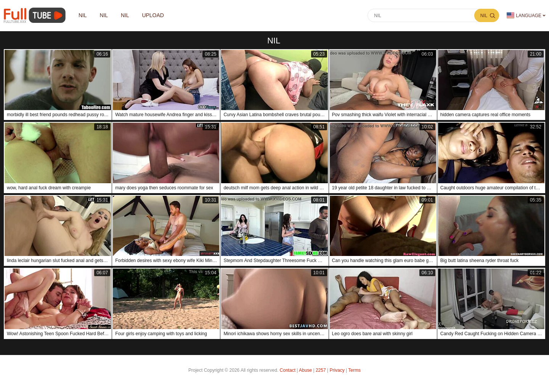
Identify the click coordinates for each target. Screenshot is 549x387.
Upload (153, 15)
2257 (321, 370)
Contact (287, 370)
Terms (354, 370)
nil (83, 15)
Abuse (305, 370)
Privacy (336, 370)
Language (524, 15)
